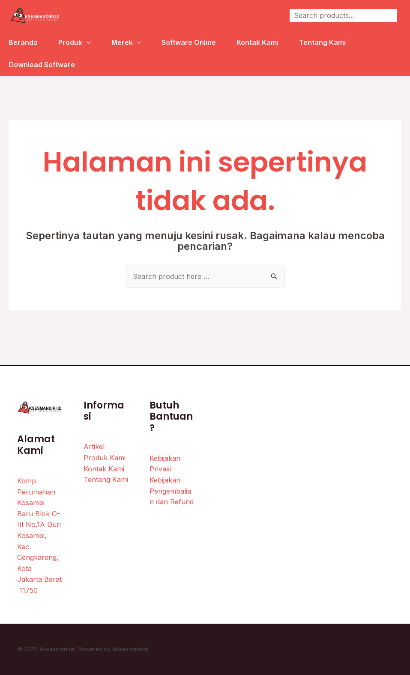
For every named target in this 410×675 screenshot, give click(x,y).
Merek (126, 42)
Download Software (42, 64)
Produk (74, 42)
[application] (86, 42)
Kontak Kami (257, 42)
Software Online (189, 42)
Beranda (23, 42)
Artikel (94, 446)
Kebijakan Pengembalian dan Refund (172, 491)
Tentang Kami (322, 42)
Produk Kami (105, 457)
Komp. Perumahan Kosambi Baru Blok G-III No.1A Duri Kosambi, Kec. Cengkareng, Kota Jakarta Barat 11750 (39, 536)
